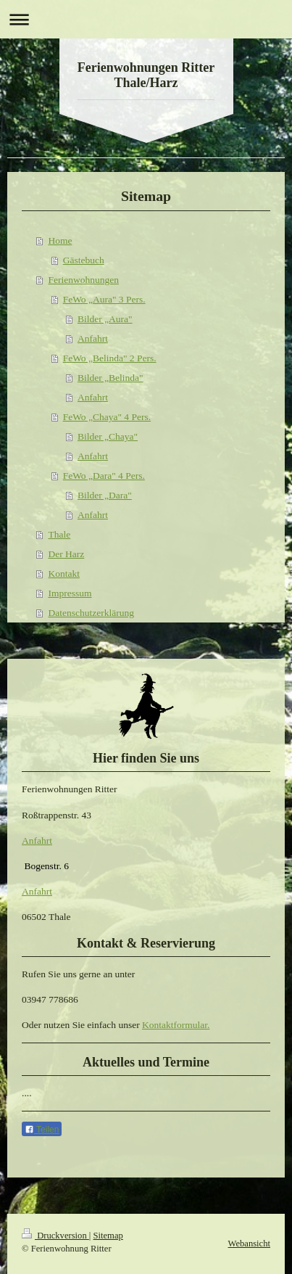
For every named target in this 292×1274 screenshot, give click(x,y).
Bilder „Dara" (105, 495)
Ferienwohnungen (83, 279)
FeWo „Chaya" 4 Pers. (107, 416)
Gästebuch (83, 260)
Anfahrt (93, 338)
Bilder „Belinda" (110, 377)
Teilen (42, 1130)
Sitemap (108, 1235)
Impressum (69, 593)
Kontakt (64, 573)
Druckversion (55, 1235)
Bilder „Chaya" (108, 436)
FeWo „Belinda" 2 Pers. (110, 358)
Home (60, 240)
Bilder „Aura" (105, 318)
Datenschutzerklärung (90, 612)
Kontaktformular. (175, 1024)
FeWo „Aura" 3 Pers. (104, 299)
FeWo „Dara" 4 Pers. (104, 475)
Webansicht (249, 1243)
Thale (59, 534)
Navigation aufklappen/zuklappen (146, 19)
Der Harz (66, 553)
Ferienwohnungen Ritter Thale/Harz (146, 75)
